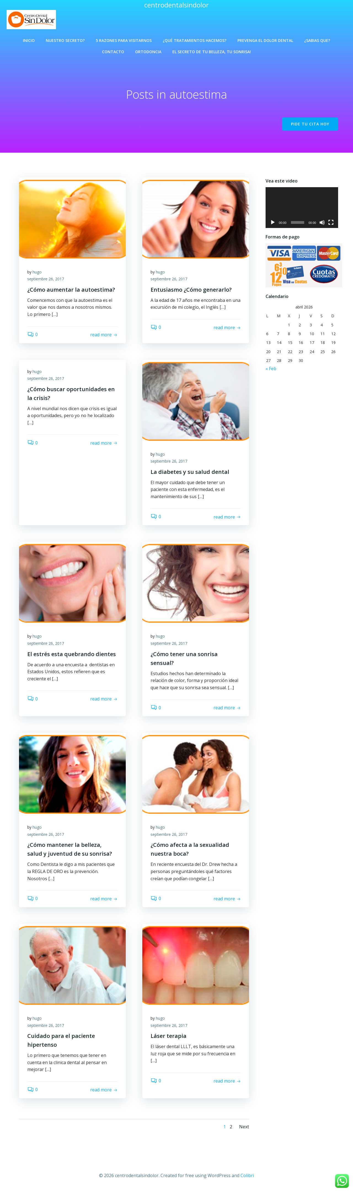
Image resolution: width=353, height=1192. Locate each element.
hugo (37, 272)
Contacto (113, 51)
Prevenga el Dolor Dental (265, 40)
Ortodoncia (148, 51)
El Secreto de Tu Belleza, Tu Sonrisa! (211, 51)
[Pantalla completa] (335, 225)
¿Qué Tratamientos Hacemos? (194, 40)
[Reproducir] (273, 225)
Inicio (29, 40)
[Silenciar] (326, 225)
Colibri (247, 1175)
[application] (304, 208)
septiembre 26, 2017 (45, 279)
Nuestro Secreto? (65, 40)
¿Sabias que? (317, 40)
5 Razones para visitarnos (124, 40)
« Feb (271, 371)
